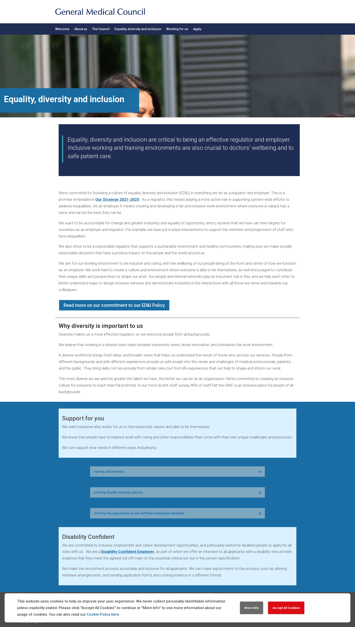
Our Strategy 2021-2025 (117, 199)
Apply (197, 29)
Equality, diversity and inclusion (138, 29)
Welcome (62, 29)
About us (80, 29)
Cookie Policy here (103, 614)
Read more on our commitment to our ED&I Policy (114, 305)
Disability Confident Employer (127, 551)
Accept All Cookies (286, 608)
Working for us (177, 29)
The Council (101, 29)
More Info (252, 608)
